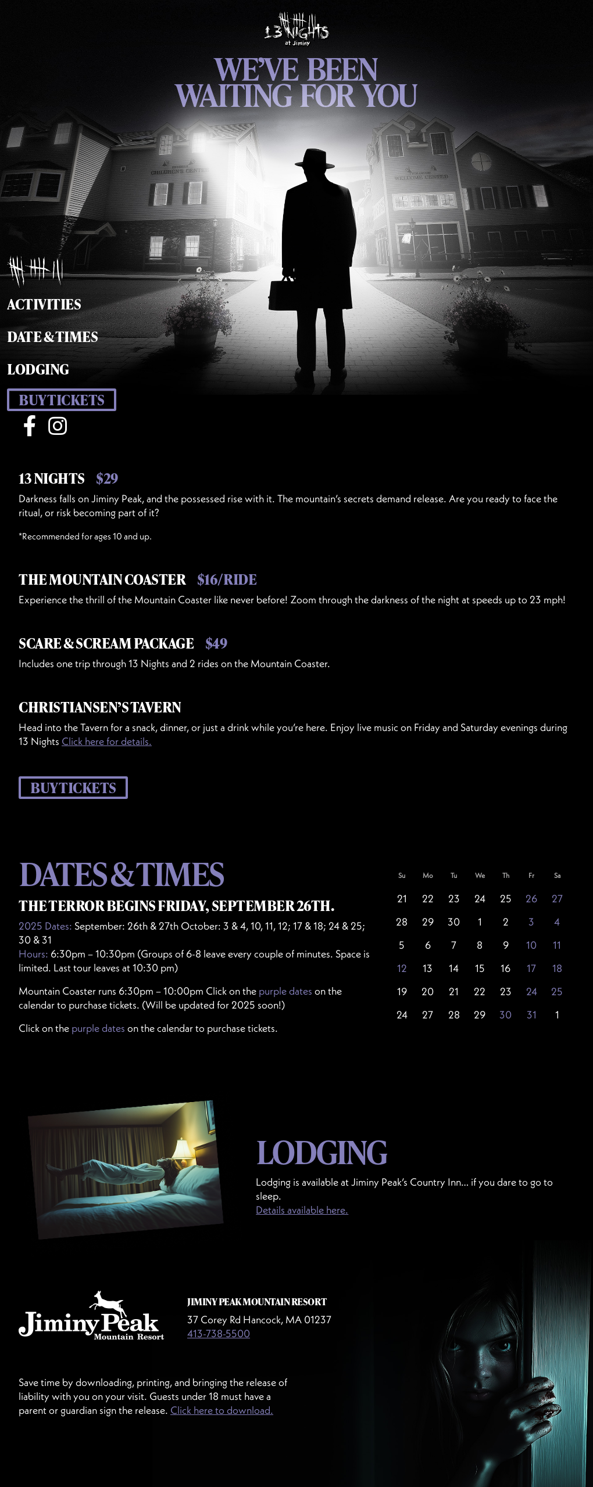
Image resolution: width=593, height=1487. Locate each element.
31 (532, 1014)
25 (557, 991)
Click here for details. (107, 741)
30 (505, 1014)
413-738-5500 (218, 1333)
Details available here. (302, 1209)
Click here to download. (221, 1410)
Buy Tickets (62, 399)
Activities (44, 304)
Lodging (38, 369)
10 (531, 945)
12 (402, 968)
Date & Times (52, 336)
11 (557, 945)
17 (531, 968)
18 (557, 968)
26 (531, 898)
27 (557, 898)
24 (531, 991)
